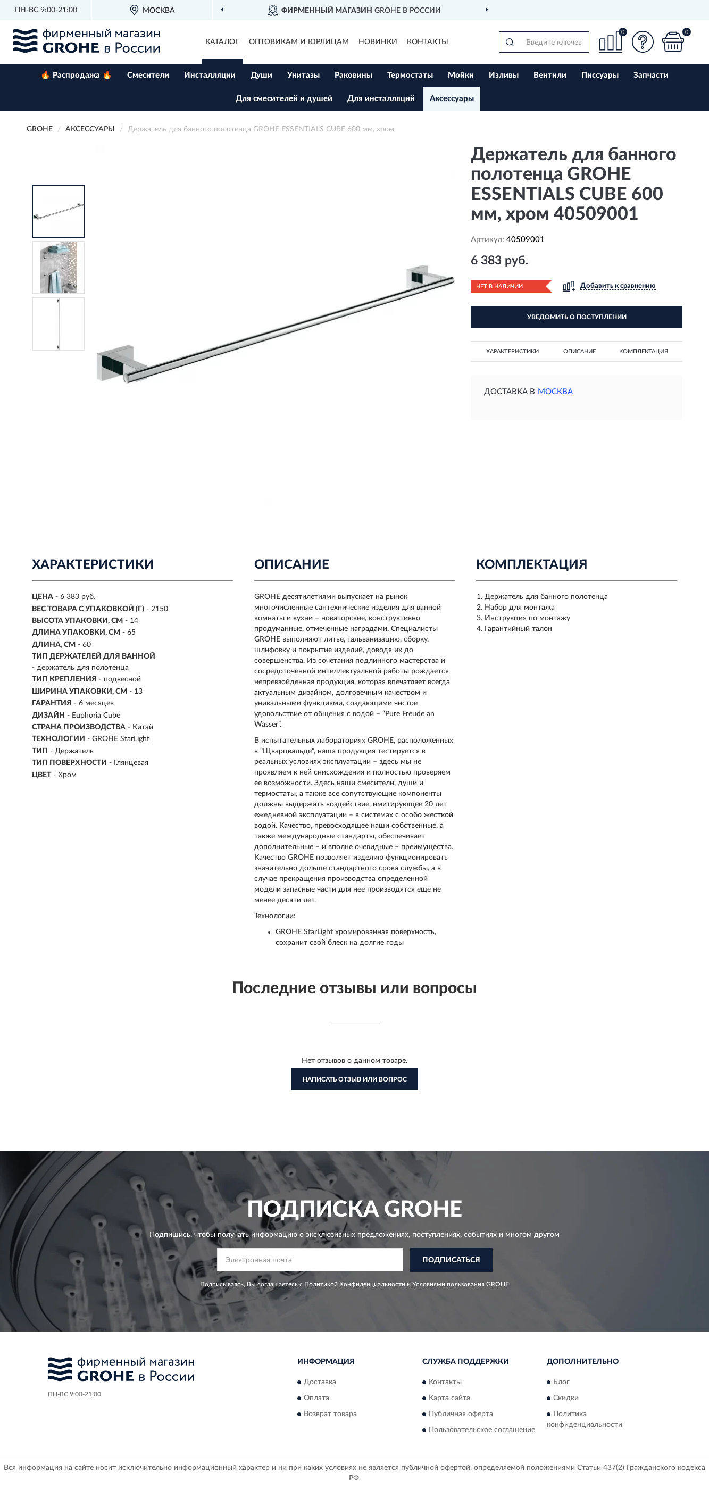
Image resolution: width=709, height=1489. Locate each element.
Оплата (316, 1398)
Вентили (549, 75)
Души (261, 75)
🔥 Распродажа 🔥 (76, 75)
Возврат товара (330, 1414)
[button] (642, 42)
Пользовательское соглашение (482, 1430)
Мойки (461, 75)
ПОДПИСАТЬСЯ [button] (451, 1260)
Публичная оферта (461, 1414)
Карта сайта (449, 1398)
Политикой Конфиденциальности (354, 1284)
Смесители (148, 75)
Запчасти (651, 75)
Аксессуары (452, 99)
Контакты (427, 42)
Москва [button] (555, 392)
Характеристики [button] (512, 351)
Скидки (566, 1398)
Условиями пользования (448, 1284)
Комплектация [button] (643, 351)
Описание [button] (579, 351)
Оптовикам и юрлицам (299, 42)
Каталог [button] (222, 42)
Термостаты (410, 75)
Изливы (504, 75)
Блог (561, 1382)
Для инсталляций (381, 99)
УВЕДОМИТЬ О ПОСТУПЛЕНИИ (577, 317)
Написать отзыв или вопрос (355, 1079)
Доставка (320, 1382)
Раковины (353, 75)
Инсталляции (210, 75)
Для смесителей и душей (284, 99)
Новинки (377, 42)
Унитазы (303, 75)
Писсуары (600, 75)
